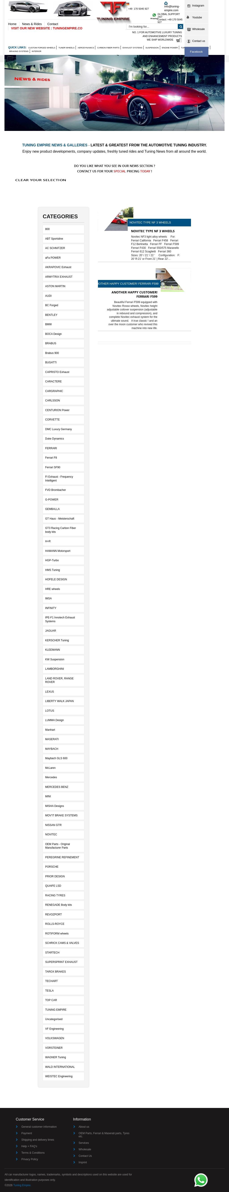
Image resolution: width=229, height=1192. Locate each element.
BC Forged (51, 305)
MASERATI (52, 739)
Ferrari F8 (51, 457)
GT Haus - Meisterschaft (59, 518)
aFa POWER (53, 257)
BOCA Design (53, 334)
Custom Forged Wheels (41, 47)
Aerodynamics (86, 47)
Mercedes (51, 777)
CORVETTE (52, 419)
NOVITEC (51, 834)
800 (47, 229)
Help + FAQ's (29, 1146)
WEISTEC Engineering (58, 1076)
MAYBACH (51, 748)
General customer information (39, 1126)
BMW (48, 324)
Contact (52, 24)
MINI (48, 796)
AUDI (48, 295)
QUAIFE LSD (53, 885)
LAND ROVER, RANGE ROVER (59, 680)
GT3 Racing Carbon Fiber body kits (60, 530)
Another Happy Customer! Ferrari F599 (126, 283)
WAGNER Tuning (55, 1057)
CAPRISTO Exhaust (57, 372)
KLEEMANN (52, 649)
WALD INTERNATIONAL (60, 1066)
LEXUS (49, 691)
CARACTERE (53, 381)
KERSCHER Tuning (57, 640)
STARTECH (52, 952)
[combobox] (155, 26)
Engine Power (170, 47)
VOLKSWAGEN (54, 1038)
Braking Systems (18, 51)
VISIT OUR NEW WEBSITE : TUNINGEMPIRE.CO (46, 28)
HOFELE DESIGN (56, 579)
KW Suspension (54, 659)
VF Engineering (54, 1028)
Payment (26, 1133)
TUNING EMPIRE (55, 1009)
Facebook (196, 51)
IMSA (48, 598)
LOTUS (49, 710)
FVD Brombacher (55, 490)
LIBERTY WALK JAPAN (59, 701)
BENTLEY (51, 314)
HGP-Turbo (52, 560)
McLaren (50, 767)
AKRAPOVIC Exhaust (58, 267)
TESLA (49, 990)
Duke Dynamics (54, 438)
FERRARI (51, 448)
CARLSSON (52, 400)
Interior (36, 51)
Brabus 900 (52, 353)
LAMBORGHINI (54, 668)
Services (84, 1142)
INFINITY (50, 608)
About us (84, 1126)
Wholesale (85, 1149)
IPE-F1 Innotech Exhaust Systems (60, 619)
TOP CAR (51, 1000)
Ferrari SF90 (52, 467)
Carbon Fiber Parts (108, 47)
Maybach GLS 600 (56, 758)
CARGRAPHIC (54, 391)
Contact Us (85, 1155)
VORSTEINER (54, 1047)
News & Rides (32, 24)
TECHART (51, 981)
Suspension (152, 47)
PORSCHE (51, 866)
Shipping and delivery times (37, 1139)
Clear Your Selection (40, 180)
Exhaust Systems (132, 47)
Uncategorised (53, 1019)
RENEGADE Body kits (58, 904)
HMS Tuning (52, 570)
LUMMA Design (54, 720)
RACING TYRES (55, 895)
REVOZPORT (53, 914)
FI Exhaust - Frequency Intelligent (59, 478)
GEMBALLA (52, 509)
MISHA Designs (54, 806)
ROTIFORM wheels (57, 933)
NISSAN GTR (53, 825)
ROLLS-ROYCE (54, 923)
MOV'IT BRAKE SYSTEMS (61, 815)
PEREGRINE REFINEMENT (62, 857)
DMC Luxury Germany (58, 429)
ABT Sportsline (54, 238)
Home (12, 24)
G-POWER (51, 499)
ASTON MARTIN (55, 286)
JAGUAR (50, 630)
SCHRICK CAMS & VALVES (62, 943)
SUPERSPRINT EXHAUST (61, 962)
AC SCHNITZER (55, 248)
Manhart (50, 729)
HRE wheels (52, 589)
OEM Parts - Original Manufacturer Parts (57, 846)
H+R (48, 541)
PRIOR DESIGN (55, 876)
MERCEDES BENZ (56, 787)
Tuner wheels (67, 47)
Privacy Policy (29, 1159)
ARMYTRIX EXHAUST (58, 276)
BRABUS (50, 343)
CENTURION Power (57, 410)
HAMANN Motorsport (57, 551)
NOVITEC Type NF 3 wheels (150, 222)
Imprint (83, 1162)
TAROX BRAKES (55, 971)
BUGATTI (51, 362)
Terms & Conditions (33, 1152)
